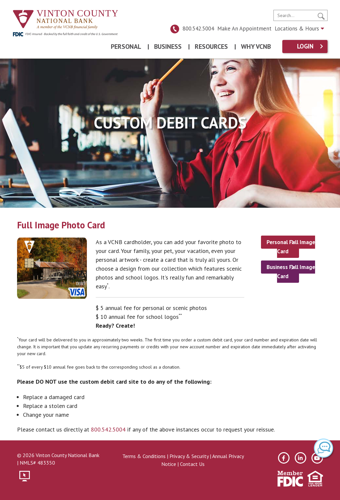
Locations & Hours (299, 28)
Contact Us (192, 464)
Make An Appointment (244, 28)
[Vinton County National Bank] (65, 20)
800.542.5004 (192, 28)
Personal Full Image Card (291, 247)
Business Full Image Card (291, 271)
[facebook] (284, 458)
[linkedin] (300, 458)
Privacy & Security (189, 456)
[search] (300, 15)
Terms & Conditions (144, 456)
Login (305, 46)
